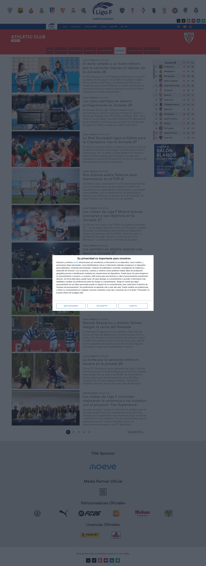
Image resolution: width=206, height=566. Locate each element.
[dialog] (103, 283)
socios (75, 262)
